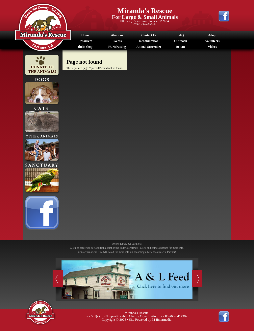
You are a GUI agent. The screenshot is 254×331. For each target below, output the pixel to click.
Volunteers (212, 41)
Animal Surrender (148, 46)
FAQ (180, 35)
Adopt (212, 35)
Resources (85, 41)
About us (117, 35)
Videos (212, 46)
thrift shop (85, 46)
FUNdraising (117, 46)
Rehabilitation (149, 41)
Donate (181, 46)
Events (117, 41)
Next (197, 279)
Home (85, 35)
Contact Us (148, 35)
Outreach (180, 41)
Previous (57, 279)
